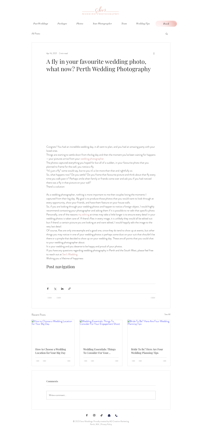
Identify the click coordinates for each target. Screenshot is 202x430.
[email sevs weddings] (109, 415)
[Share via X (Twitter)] (55, 288)
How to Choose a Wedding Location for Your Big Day (50, 351)
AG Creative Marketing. (119, 421)
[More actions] (154, 53)
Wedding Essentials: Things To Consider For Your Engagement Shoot (99, 351)
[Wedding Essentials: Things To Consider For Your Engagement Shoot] (101, 332)
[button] (166, 33)
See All (167, 314)
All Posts (36, 33)
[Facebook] (86, 415)
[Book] (166, 24)
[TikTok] (101, 415)
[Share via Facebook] (47, 288)
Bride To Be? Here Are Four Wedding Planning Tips (147, 351)
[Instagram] (94, 415)
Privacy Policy (106, 424)
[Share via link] (69, 288)
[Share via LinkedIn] (62, 288)
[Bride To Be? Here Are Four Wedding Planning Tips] (149, 332)
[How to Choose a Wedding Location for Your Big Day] (53, 332)
